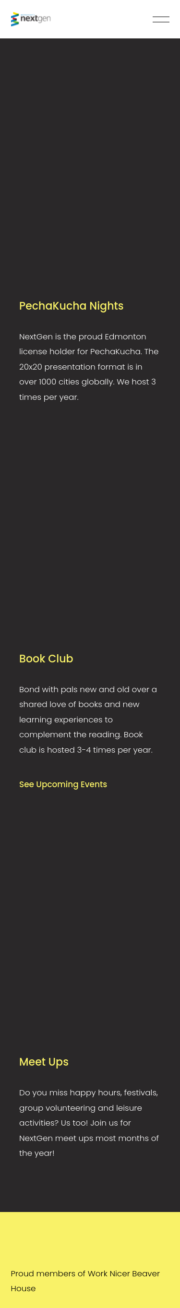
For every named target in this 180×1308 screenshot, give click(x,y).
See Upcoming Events (63, 784)
